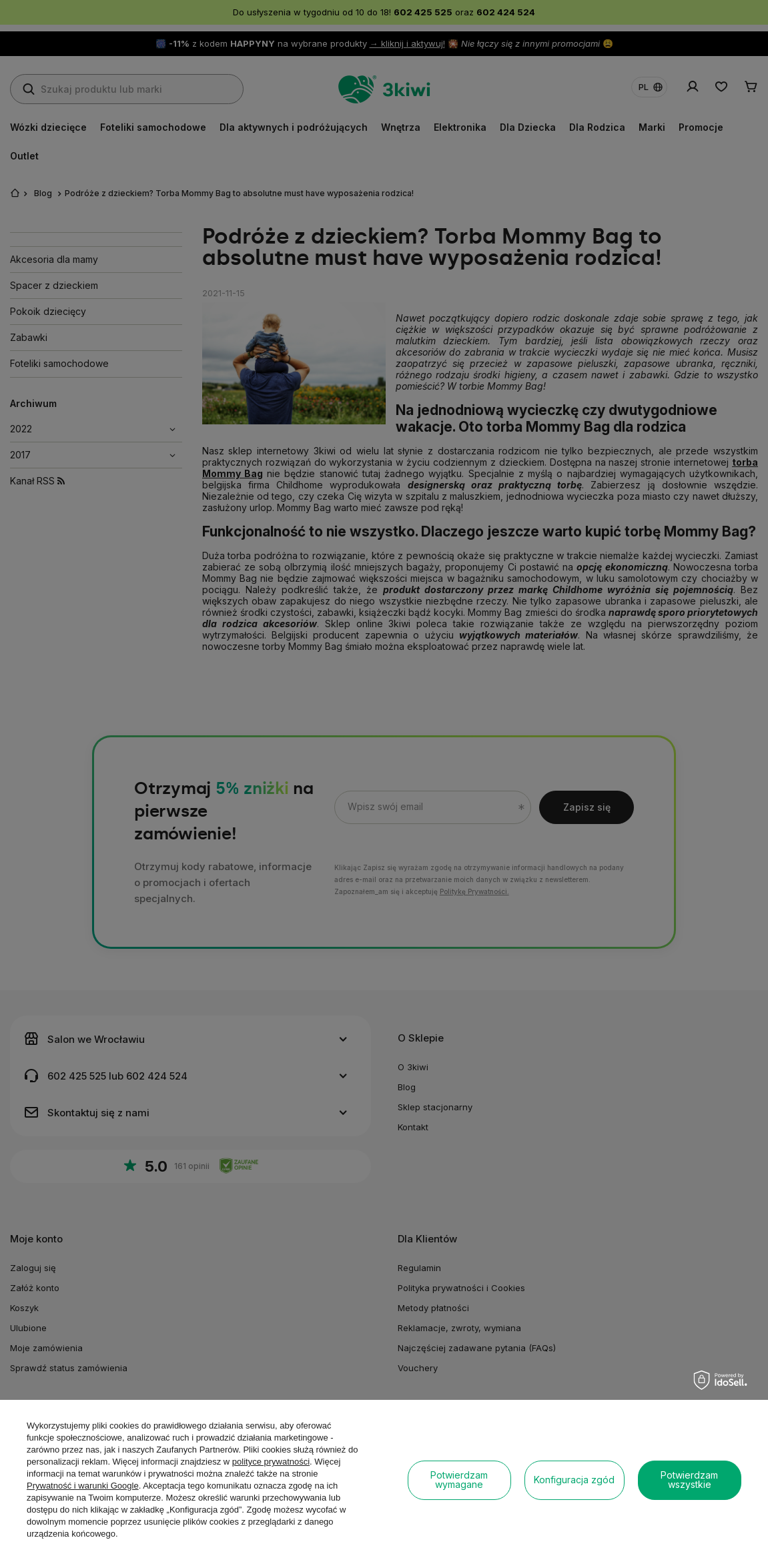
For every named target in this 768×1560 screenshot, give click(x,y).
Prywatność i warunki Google (83, 1486)
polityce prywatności (271, 1462)
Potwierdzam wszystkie (689, 1479)
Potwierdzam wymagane (459, 1479)
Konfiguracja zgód (574, 1479)
